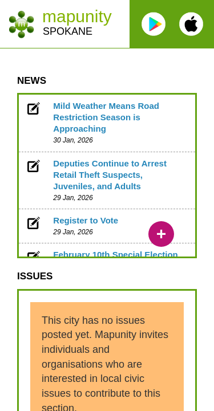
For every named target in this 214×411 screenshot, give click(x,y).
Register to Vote (85, 220)
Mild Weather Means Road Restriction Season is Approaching (106, 117)
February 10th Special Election (115, 254)
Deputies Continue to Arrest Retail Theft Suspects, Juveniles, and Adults (110, 174)
